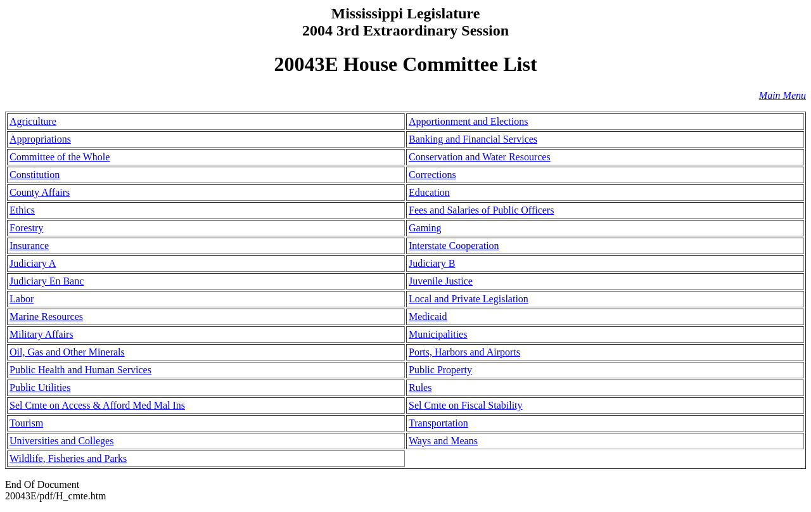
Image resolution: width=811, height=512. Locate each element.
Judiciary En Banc (47, 281)
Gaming (425, 227)
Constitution (35, 174)
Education (429, 192)
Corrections (432, 174)
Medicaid (428, 316)
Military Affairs (41, 334)
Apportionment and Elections (468, 121)
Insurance (29, 245)
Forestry (26, 227)
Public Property (440, 369)
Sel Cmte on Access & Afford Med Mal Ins (97, 405)
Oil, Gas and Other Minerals (67, 352)
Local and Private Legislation (468, 298)
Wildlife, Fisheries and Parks (68, 458)
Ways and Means (443, 440)
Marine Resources (46, 316)
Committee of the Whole (60, 156)
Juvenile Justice (441, 281)
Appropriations (40, 139)
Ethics (22, 210)
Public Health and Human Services (80, 369)
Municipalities (438, 334)
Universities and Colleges (61, 440)
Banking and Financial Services (473, 139)
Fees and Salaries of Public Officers (481, 210)
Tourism (26, 423)
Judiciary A (33, 263)
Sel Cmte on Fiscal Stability (466, 405)
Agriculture (33, 121)
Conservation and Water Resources (480, 156)
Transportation (438, 423)
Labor (22, 298)
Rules (420, 387)
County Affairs (40, 192)
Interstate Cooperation (454, 245)
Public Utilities (40, 387)
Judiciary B (432, 263)
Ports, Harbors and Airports (464, 352)
